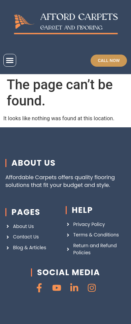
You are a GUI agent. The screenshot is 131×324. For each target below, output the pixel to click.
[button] (9, 60)
